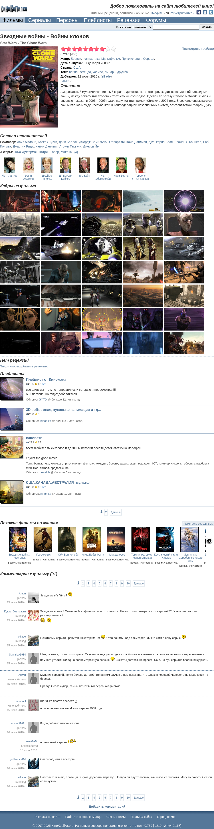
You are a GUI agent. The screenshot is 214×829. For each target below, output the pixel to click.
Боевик (76, 58)
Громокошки (43, 554)
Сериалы (39, 20)
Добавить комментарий (107, 806)
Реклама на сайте (48, 817)
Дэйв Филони (26, 142)
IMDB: (65, 81)
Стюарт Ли (117, 142)
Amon (22, 593)
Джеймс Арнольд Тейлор (47, 178)
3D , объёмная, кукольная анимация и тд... (63, 410)
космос (98, 72)
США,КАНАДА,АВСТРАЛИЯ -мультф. (58, 482)
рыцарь (110, 72)
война (73, 72)
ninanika (45, 420)
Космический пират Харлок (166, 556)
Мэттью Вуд (69, 152)
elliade (106, 76)
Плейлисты (98, 20)
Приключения (131, 58)
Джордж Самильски (93, 142)
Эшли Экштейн (28, 177)
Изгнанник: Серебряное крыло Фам (190, 557)
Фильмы (12, 20)
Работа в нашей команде (83, 817)
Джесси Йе (91, 146)
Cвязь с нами (115, 817)
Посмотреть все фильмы (198, 523)
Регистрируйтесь (182, 13)
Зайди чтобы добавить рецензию (24, 366)
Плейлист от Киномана (46, 379)
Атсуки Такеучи (70, 146)
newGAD (31, 741)
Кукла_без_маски (15, 611)
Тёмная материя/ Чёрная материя (141, 556)
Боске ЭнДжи (47, 142)
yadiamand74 (18, 759)
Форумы (156, 20)
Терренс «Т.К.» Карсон (140, 177)
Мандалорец (117, 554)
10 (128, 583)
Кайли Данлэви (47, 146)
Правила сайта (141, 817)
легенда (85, 72)
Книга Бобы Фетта (93, 554)
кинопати (34, 438)
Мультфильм (110, 58)
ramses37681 (18, 723)
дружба (122, 72)
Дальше (116, 512)
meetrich (44, 472)
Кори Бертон (121, 175)
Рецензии (129, 20)
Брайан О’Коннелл (187, 142)
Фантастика (91, 58)
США (77, 67)
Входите (157, 13)
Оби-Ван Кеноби (68, 554)
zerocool (21, 701)
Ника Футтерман (26, 152)
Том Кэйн (84, 175)
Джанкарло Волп (161, 142)
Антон (22, 675)
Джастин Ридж (23, 146)
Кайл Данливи (136, 142)
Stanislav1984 (17, 654)
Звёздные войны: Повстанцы (19, 556)
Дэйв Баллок (68, 142)
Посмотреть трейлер (198, 48)
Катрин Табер (49, 152)
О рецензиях (166, 817)
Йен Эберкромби (103, 177)
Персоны (67, 20)
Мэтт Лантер (9, 175)
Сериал (148, 58)
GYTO (43, 399)
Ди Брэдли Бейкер (65, 177)
